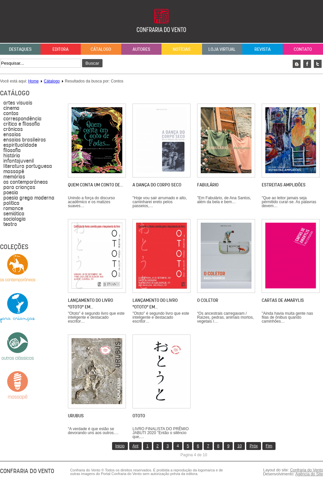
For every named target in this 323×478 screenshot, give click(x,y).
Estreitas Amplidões (284, 185)
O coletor (207, 300)
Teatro (10, 224)
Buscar (92, 63)
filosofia (12, 150)
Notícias (182, 49)
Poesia (10, 192)
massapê (13, 171)
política (11, 203)
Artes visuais (17, 103)
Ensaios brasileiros (24, 140)
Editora (60, 49)
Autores (141, 49)
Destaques (20, 49)
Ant (135, 446)
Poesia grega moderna (28, 198)
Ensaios (12, 134)
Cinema (11, 108)
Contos (10, 113)
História (11, 155)
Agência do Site (309, 474)
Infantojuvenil (18, 161)
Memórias (14, 176)
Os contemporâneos (25, 182)
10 (239, 446)
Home (33, 81)
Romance (13, 208)
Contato (303, 49)
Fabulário (208, 185)
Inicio (120, 446)
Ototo (138, 416)
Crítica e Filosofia (21, 124)
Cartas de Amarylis (283, 300)
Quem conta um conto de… (95, 185)
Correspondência (22, 118)
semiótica (13, 213)
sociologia (14, 219)
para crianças (19, 187)
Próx (254, 446)
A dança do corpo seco (156, 185)
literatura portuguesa (27, 166)
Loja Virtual (222, 49)
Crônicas (13, 129)
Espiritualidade (20, 145)
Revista (262, 49)
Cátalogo (101, 49)
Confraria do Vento (306, 470)
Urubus (76, 416)
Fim (269, 446)
